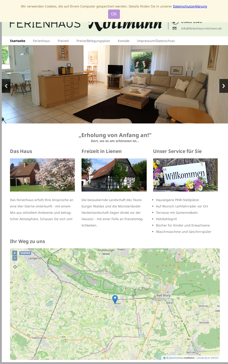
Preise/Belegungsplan (93, 41)
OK (114, 14)
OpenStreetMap (176, 358)
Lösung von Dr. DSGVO (207, 358)
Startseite (17, 41)
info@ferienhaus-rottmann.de (201, 28)
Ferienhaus (41, 41)
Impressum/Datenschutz (156, 41)
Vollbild (25, 253)
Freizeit (63, 41)
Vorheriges (6, 86)
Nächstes (223, 86)
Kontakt (123, 41)
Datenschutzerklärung (190, 6)
